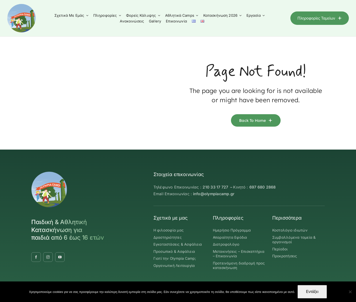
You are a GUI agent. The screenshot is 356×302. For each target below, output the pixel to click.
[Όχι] (350, 291)
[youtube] (60, 257)
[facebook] (36, 257)
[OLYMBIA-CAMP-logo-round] (21, 5)
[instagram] (48, 257)
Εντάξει (312, 292)
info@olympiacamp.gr (214, 193)
